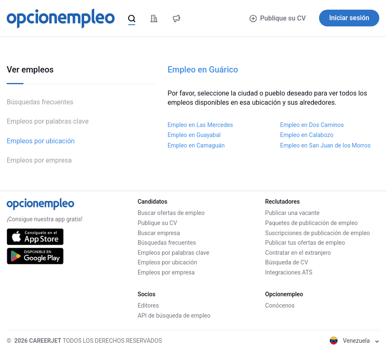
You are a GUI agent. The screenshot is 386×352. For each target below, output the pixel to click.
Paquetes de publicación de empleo (311, 223)
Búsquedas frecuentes (40, 102)
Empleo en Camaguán (196, 145)
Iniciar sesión (349, 18)
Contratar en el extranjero (298, 252)
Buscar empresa (159, 233)
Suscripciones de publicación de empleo (317, 233)
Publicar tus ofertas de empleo (305, 242)
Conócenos (280, 305)
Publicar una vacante (292, 213)
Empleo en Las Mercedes (200, 125)
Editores (148, 305)
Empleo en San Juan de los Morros (325, 145)
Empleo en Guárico (202, 70)
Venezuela (354, 340)
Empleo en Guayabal (194, 135)
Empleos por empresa (39, 160)
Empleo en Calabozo (306, 135)
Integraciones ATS (288, 272)
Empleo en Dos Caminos (312, 125)
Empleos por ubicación (41, 141)
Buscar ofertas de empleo (171, 213)
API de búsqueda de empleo (174, 315)
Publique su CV (278, 18)
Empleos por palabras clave (48, 121)
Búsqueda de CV (286, 262)
